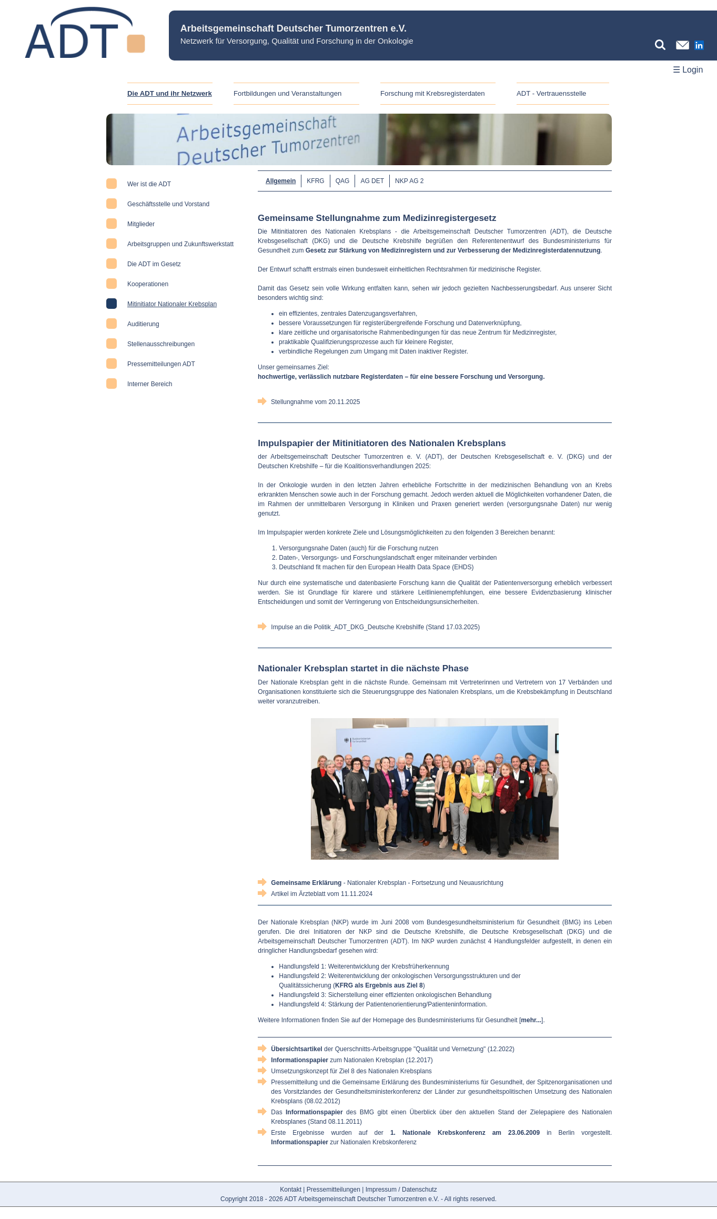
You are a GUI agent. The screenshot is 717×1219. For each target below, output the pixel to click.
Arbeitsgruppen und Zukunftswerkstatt (180, 244)
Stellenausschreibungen (161, 344)
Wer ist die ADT (149, 184)
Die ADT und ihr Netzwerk (169, 93)
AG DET (372, 181)
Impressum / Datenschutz (401, 1189)
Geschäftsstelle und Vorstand (168, 204)
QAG (343, 181)
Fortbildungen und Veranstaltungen (287, 93)
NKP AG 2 (409, 181)
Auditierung (143, 324)
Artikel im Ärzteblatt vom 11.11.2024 (321, 894)
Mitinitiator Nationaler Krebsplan (172, 304)
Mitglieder (141, 224)
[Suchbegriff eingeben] (662, 45)
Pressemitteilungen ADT (161, 364)
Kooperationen (147, 284)
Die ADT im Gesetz (154, 264)
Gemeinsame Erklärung (375, 1082)
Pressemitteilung (294, 1082)
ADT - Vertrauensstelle (551, 93)
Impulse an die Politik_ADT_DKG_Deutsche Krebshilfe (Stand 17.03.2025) (375, 627)
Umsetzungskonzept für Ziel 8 (313, 1071)
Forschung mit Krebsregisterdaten (432, 93)
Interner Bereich (149, 384)
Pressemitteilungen (333, 1189)
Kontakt (290, 1189)
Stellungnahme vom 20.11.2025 (315, 402)
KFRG (315, 181)
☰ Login (688, 69)
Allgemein (281, 181)
